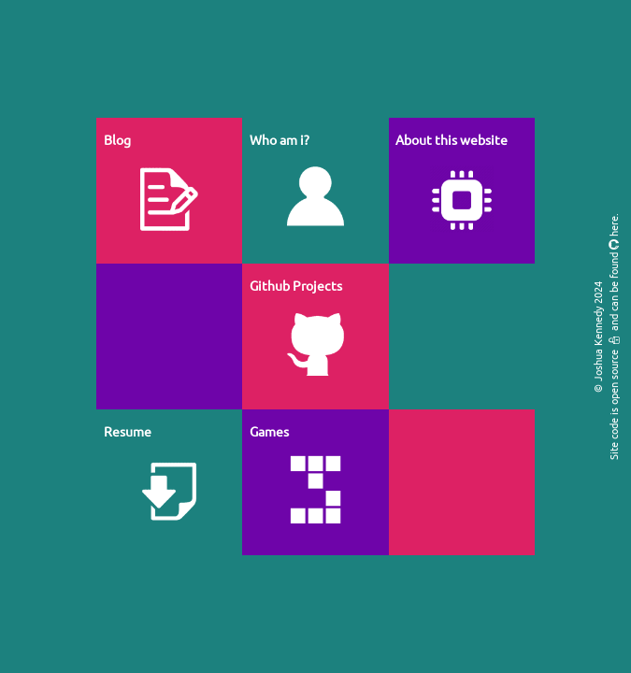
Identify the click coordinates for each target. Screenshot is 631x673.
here (613, 226)
